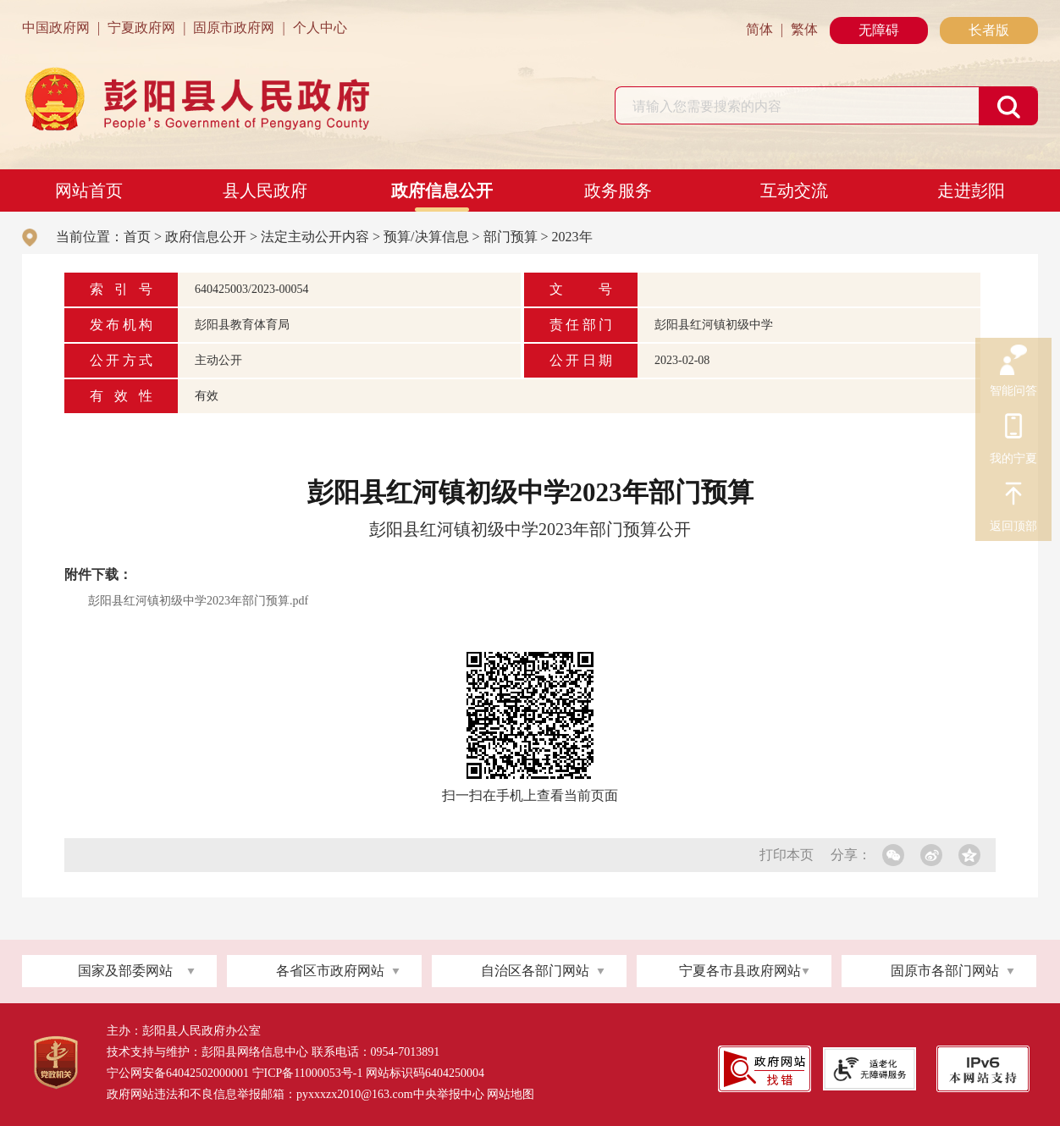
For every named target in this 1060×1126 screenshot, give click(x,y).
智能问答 (1013, 361)
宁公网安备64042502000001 (178, 1073)
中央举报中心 (448, 1094)
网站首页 (89, 190)
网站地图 (510, 1094)
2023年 (572, 236)
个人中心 (320, 27)
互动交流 (794, 190)
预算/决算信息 (426, 236)
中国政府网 (56, 27)
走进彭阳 (971, 190)
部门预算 (510, 236)
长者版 (989, 30)
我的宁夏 (1013, 428)
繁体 (804, 29)
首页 (137, 236)
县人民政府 (265, 190)
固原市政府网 (233, 27)
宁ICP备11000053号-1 (307, 1073)
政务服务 (618, 190)
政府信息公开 (442, 190)
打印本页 (786, 854)
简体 (759, 29)
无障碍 (878, 30)
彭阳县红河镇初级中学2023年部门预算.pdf (198, 600)
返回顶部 (1013, 496)
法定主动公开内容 (315, 236)
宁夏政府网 (141, 27)
